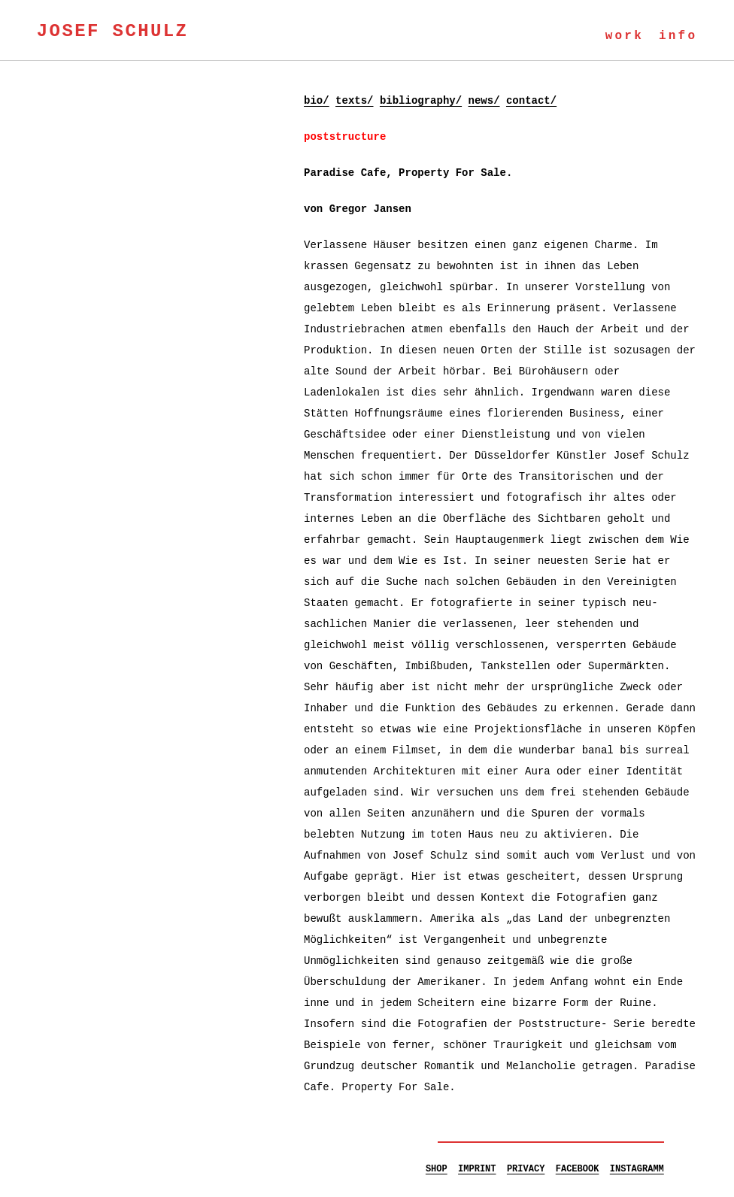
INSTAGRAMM (637, 1169)
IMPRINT (477, 1169)
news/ (484, 101)
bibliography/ (421, 101)
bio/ (316, 101)
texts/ (354, 101)
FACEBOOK (577, 1169)
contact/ (531, 101)
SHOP (436, 1169)
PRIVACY (525, 1169)
